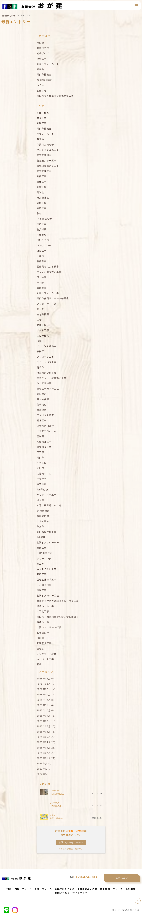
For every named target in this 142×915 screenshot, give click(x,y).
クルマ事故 (43, 521)
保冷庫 (40, 637)
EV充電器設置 (44, 218)
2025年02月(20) (46, 752)
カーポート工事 (45, 659)
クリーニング (44, 558)
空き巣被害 (43, 314)
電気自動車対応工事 (48, 165)
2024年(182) (44, 763)
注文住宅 (42, 478)
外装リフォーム (43, 889)
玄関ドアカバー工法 (48, 595)
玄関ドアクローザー (48, 542)
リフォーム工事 (45, 134)
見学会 (40, 69)
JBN (39, 340)
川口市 (40, 457)
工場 (39, 319)
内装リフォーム (23, 889)
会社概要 (131, 889)
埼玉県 (40, 500)
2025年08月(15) (46, 721)
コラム (40, 85)
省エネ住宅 (43, 399)
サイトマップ (80, 892)
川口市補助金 (44, 74)
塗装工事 (42, 547)
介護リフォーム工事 (48, 293)
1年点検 (41, 537)
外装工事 (42, 123)
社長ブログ (43, 53)
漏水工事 (42, 420)
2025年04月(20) (46, 742)
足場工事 (42, 590)
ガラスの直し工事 (46, 569)
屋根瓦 (40, 648)
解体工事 (42, 181)
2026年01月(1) (45, 694)
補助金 (40, 42)
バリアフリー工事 (46, 494)
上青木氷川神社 (45, 425)
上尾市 (40, 256)
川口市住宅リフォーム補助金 (53, 298)
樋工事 (40, 563)
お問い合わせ (62, 892)
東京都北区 (43, 197)
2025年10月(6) (45, 710)
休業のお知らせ (45, 144)
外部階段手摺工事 (46, 531)
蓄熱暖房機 (43, 515)
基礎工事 (42, 574)
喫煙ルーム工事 (45, 606)
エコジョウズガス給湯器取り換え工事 (58, 600)
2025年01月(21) (46, 758)
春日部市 (42, 394)
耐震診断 (42, 409)
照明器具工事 (44, 643)
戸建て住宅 (43, 112)
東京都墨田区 (44, 155)
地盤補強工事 (44, 441)
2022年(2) (42, 774)
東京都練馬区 (44, 171)
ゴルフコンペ (44, 245)
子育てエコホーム (46, 431)
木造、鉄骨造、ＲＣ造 (49, 505)
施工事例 (105, 889)
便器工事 (42, 224)
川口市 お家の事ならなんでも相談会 (58, 616)
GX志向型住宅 (44, 553)
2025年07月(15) (46, 726)
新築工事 (42, 208)
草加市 (40, 526)
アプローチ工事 (45, 356)
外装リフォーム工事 (48, 63)
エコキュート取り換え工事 (51, 378)
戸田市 (40, 468)
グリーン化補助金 (46, 346)
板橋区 (40, 351)
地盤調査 (42, 234)
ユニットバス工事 (46, 362)
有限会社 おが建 (8, 15)
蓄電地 (40, 139)
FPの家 (41, 282)
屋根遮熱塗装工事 (46, 579)
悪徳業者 (42, 261)
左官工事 (42, 462)
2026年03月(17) (46, 683)
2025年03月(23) (46, 747)
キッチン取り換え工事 (49, 271)
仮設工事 (42, 250)
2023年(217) (44, 768)
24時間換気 (43, 510)
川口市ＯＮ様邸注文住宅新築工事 (55, 95)
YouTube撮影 (44, 79)
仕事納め (42, 404)
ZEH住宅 (41, 277)
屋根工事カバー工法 (48, 388)
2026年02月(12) (46, 689)
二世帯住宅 (43, 335)
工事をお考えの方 (87, 889)
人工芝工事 (43, 611)
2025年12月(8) (45, 699)
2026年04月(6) (45, 678)
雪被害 (40, 436)
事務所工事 (43, 622)
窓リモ (40, 309)
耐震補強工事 (44, 447)
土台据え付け (44, 585)
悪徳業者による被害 (48, 266)
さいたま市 (43, 240)
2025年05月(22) (46, 737)
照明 (39, 664)
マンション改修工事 (49, 149)
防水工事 (42, 202)
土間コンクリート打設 (49, 627)
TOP (8, 889)
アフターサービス (46, 303)
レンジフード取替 (46, 653)
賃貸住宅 (42, 484)
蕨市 (39, 213)
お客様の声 (43, 48)
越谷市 (40, 367)
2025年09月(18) (46, 715)
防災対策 (42, 229)
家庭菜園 (42, 287)
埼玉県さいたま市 (46, 372)
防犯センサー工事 (46, 160)
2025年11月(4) (45, 705)
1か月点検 (42, 489)
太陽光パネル (44, 473)
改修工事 (42, 324)
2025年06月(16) (46, 731)
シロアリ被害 (44, 383)
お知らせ (42, 90)
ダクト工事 (43, 330)
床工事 (40, 452)
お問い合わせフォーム (71, 842)
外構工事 (42, 176)
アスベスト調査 (45, 415)
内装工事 (42, 118)
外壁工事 (42, 58)
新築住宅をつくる (65, 889)
